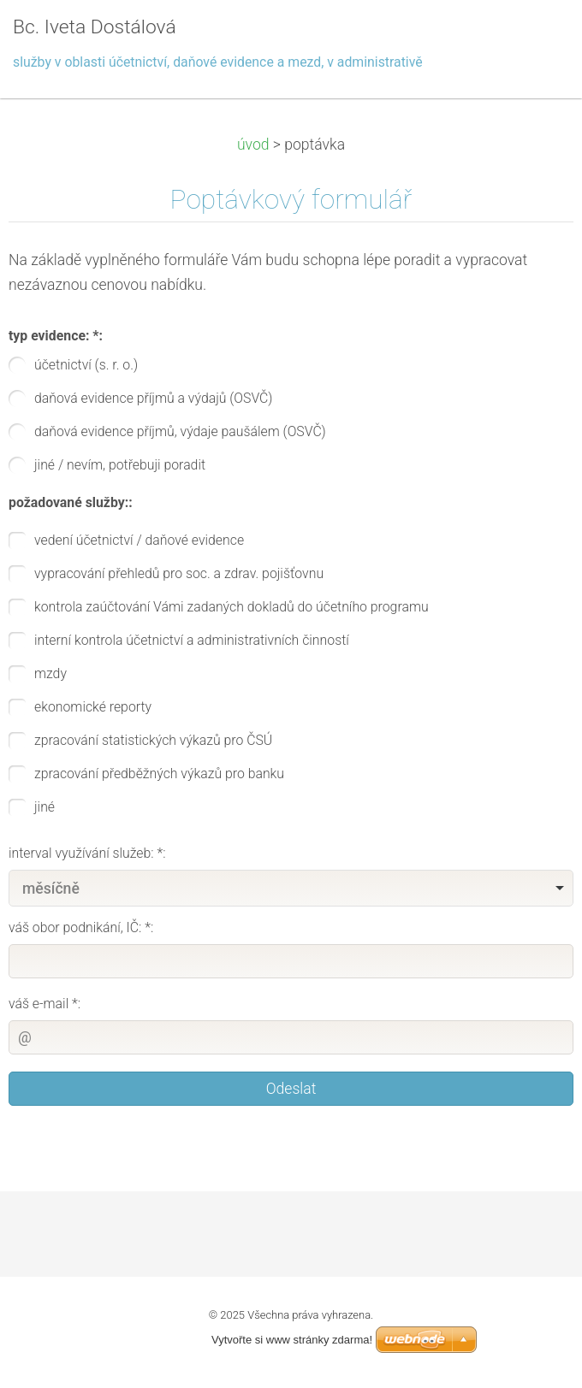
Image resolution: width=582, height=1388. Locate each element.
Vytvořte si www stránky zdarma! (291, 1339)
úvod (253, 144)
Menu (535, 38)
